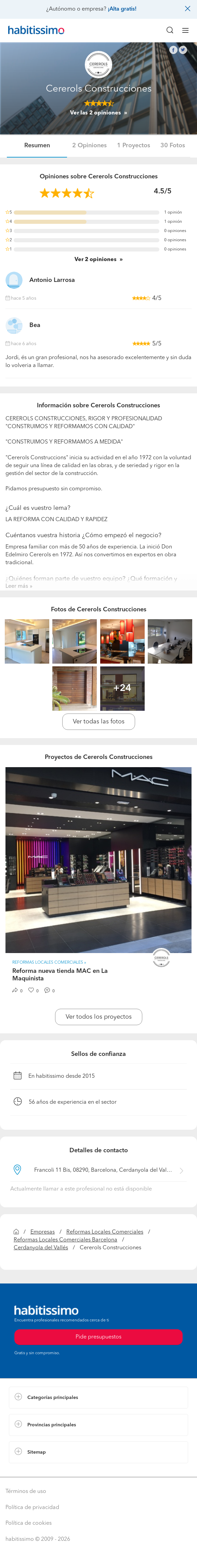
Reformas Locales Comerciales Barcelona (65, 1240)
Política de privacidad (32, 1507)
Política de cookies (28, 1523)
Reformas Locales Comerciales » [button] (49, 963)
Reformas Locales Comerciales (104, 1232)
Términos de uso (25, 1491)
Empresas (42, 1232)
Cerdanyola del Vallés (41, 1248)
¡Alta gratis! (122, 9)
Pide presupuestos (98, 1337)
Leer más (16, 586)
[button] (98, 1398)
